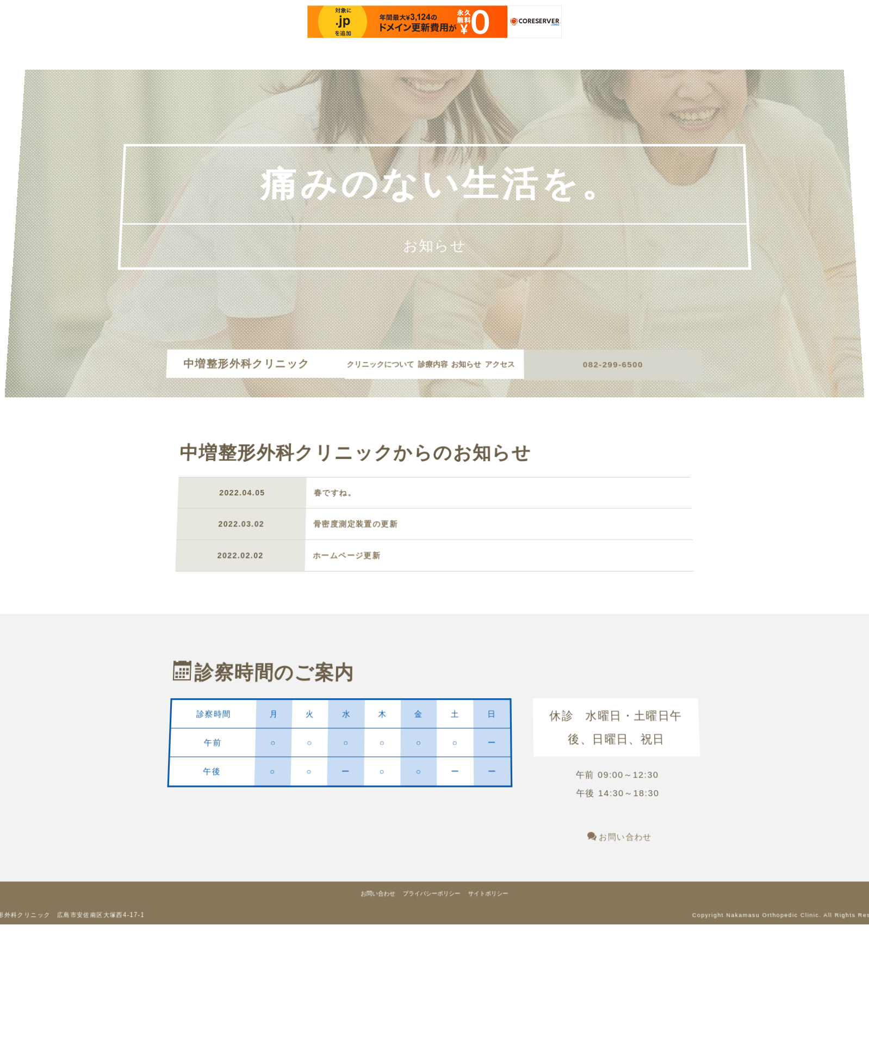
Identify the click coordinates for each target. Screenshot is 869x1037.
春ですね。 (333, 505)
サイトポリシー (498, 968)
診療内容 (448, 372)
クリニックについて (392, 372)
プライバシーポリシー (431, 968)
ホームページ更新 (343, 569)
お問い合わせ (648, 894)
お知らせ (487, 372)
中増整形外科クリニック (254, 372)
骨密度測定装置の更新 (354, 536)
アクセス (431, 385)
